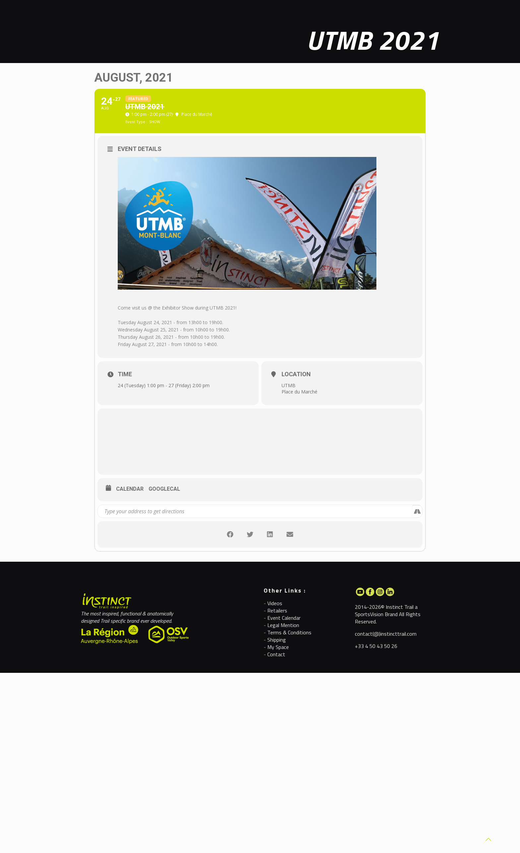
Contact (276, 654)
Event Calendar (283, 618)
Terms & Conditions (289, 632)
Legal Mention (283, 625)
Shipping (276, 640)
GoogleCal (164, 489)
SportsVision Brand (376, 614)
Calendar (130, 489)
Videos (274, 603)
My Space (278, 647)
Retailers (277, 610)
